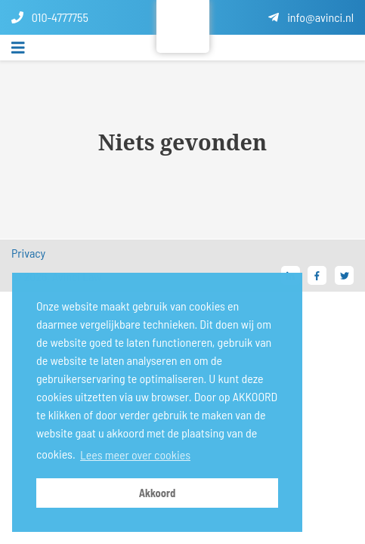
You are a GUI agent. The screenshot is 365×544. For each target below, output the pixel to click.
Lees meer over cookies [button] (135, 454)
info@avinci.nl (311, 17)
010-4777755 (49, 17)
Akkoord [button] (157, 493)
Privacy (28, 253)
